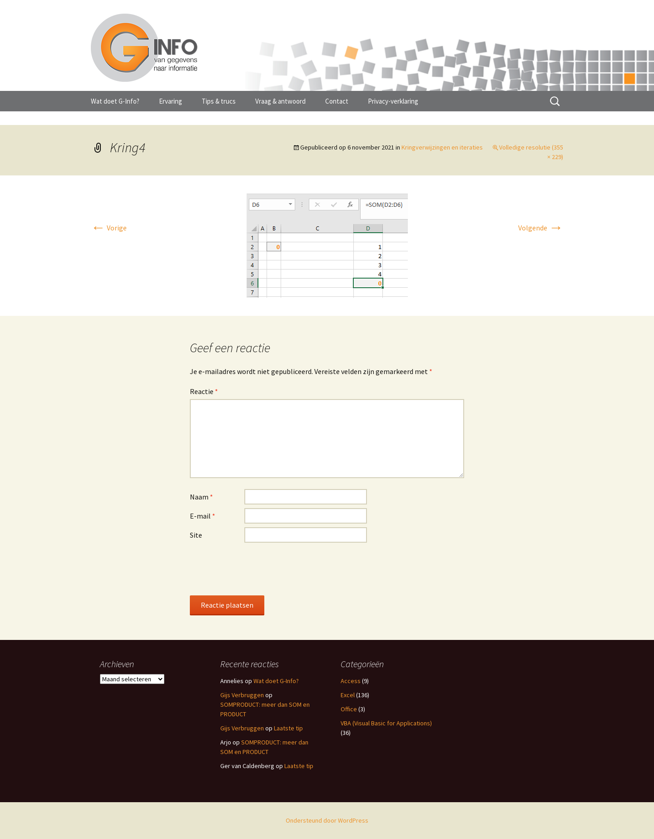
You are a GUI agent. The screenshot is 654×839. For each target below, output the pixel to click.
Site (196, 534)
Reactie (204, 391)
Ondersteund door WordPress (327, 820)
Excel (348, 695)
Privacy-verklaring (393, 101)
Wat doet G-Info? (115, 101)
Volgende (540, 227)
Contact (336, 101)
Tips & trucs (219, 101)
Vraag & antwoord (280, 101)
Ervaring (170, 101)
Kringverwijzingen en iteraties (442, 147)
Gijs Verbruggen (242, 695)
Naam (201, 496)
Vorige (109, 227)
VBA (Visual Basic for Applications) (386, 723)
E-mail (202, 515)
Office (349, 709)
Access (351, 681)
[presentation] (259, 568)
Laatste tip (288, 728)
